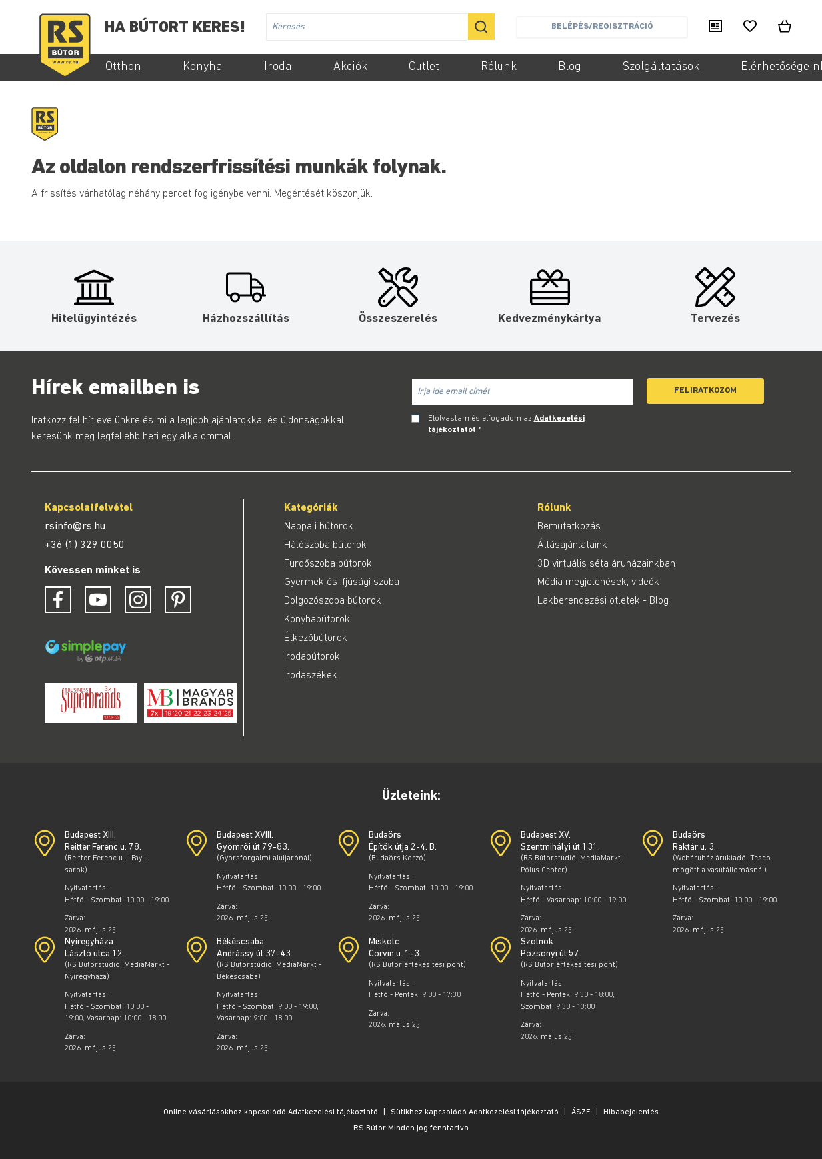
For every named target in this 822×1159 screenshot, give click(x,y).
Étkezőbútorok (315, 638)
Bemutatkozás (569, 526)
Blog (569, 67)
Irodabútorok (312, 657)
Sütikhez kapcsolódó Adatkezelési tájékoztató (475, 1112)
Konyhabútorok (317, 619)
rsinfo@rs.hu (75, 526)
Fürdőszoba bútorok (328, 564)
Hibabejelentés (631, 1112)
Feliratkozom (705, 390)
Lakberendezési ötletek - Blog (603, 601)
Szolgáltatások (661, 67)
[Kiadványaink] (715, 27)
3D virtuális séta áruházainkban (606, 564)
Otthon (123, 67)
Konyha (203, 67)
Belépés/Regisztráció (602, 26)
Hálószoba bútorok (325, 545)
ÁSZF (581, 1112)
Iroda (278, 67)
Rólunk (499, 67)
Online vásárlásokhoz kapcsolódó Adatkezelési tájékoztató (270, 1112)
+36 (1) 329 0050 (85, 545)
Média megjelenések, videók (598, 582)
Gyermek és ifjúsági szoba (341, 582)
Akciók (350, 67)
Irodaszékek (310, 675)
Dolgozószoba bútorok (332, 601)
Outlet (424, 67)
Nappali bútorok (318, 526)
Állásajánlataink (572, 545)
